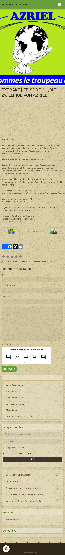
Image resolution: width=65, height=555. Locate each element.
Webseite (6, 297)
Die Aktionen (11, 410)
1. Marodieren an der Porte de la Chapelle (32, 488)
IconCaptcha (26, 363)
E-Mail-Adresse (8, 286)
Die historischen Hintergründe (19, 416)
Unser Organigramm (15, 385)
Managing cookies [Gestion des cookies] (32, 553)
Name (4, 274)
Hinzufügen (9, 369)
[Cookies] (6, 548)
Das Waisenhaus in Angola (32, 474)
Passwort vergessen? (24, 453)
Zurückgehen (32, 231)
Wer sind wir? (12, 391)
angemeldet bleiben (15, 448)
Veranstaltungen (13, 520)
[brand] (15, 4)
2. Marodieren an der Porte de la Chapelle (32, 494)
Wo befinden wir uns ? (16, 398)
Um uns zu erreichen (15, 404)
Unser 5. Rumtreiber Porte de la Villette (32, 501)
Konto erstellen (9, 453)
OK (32, 459)
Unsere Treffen (32, 481)
